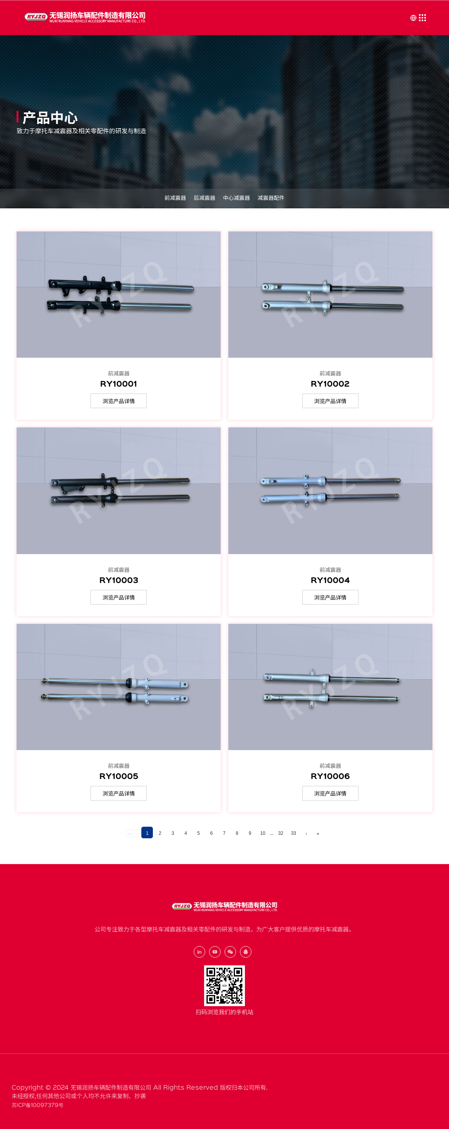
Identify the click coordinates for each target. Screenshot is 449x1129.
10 (262, 833)
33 (293, 833)
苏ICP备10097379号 (38, 1105)
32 (280, 833)
